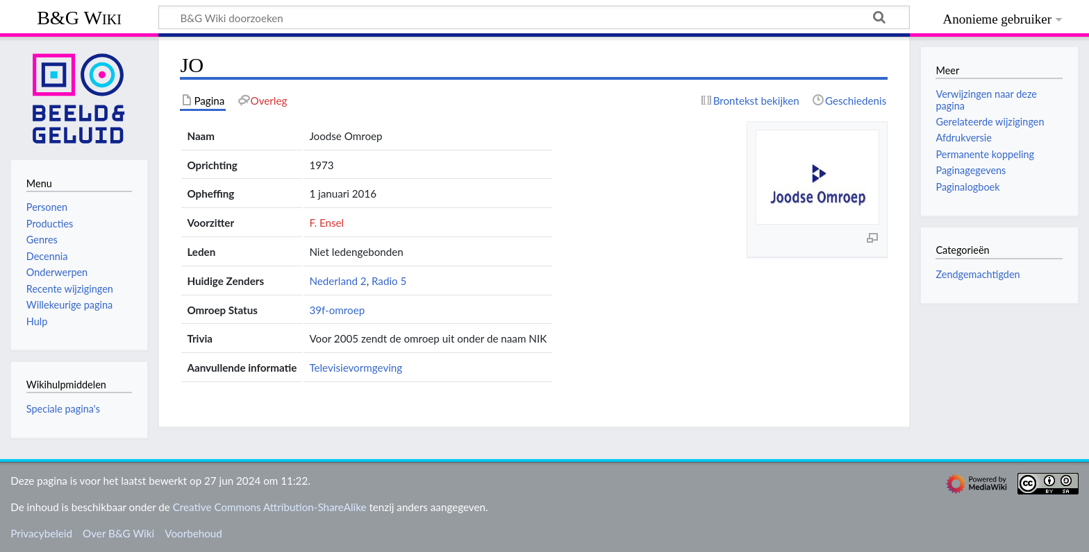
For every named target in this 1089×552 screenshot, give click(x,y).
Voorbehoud (193, 533)
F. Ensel (326, 222)
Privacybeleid (41, 533)
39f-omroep (337, 310)
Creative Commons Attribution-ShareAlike (270, 507)
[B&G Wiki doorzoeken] (534, 17)
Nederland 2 (337, 281)
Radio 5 (389, 281)
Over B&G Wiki (118, 533)
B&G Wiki (79, 17)
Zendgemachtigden (978, 274)
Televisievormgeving (355, 367)
